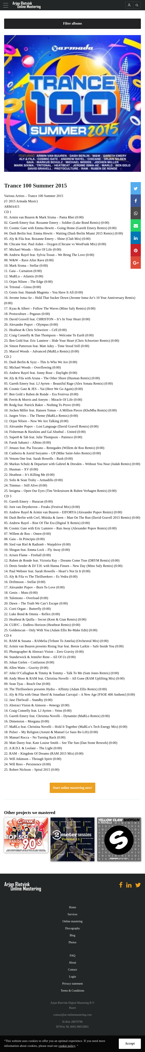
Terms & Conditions (72, 990)
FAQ (72, 955)
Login (72, 976)
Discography (72, 928)
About (72, 962)
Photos (72, 942)
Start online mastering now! (72, 787)
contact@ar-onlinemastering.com (72, 1014)
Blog (72, 935)
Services (72, 914)
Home (72, 907)
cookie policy (67, 1045)
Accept (130, 1043)
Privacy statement (72, 983)
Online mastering (72, 921)
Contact (72, 969)
